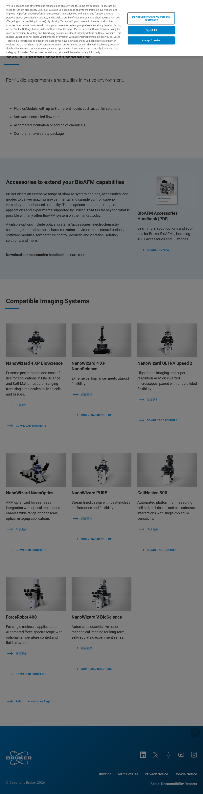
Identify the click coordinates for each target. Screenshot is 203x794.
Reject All (151, 30)
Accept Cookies (151, 40)
